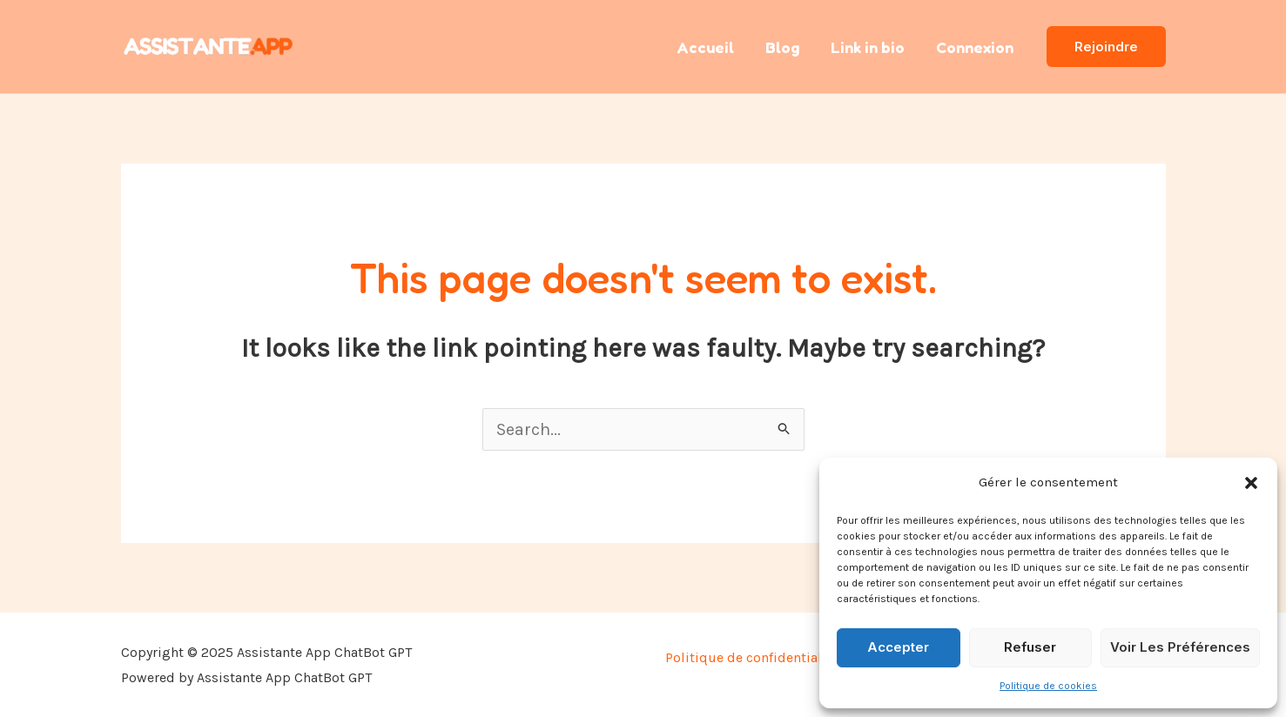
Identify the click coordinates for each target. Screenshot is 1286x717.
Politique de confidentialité (753, 657)
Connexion (974, 47)
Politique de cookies (1048, 686)
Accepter (898, 647)
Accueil (705, 47)
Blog (782, 47)
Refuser (1030, 647)
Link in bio (868, 47)
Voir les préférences (1180, 647)
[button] (1251, 483)
